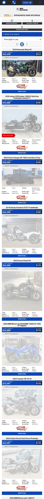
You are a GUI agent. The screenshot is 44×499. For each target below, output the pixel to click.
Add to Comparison (11, 57)
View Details (22, 91)
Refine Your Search (11, 34)
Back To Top (22, 440)
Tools (27, 2)
